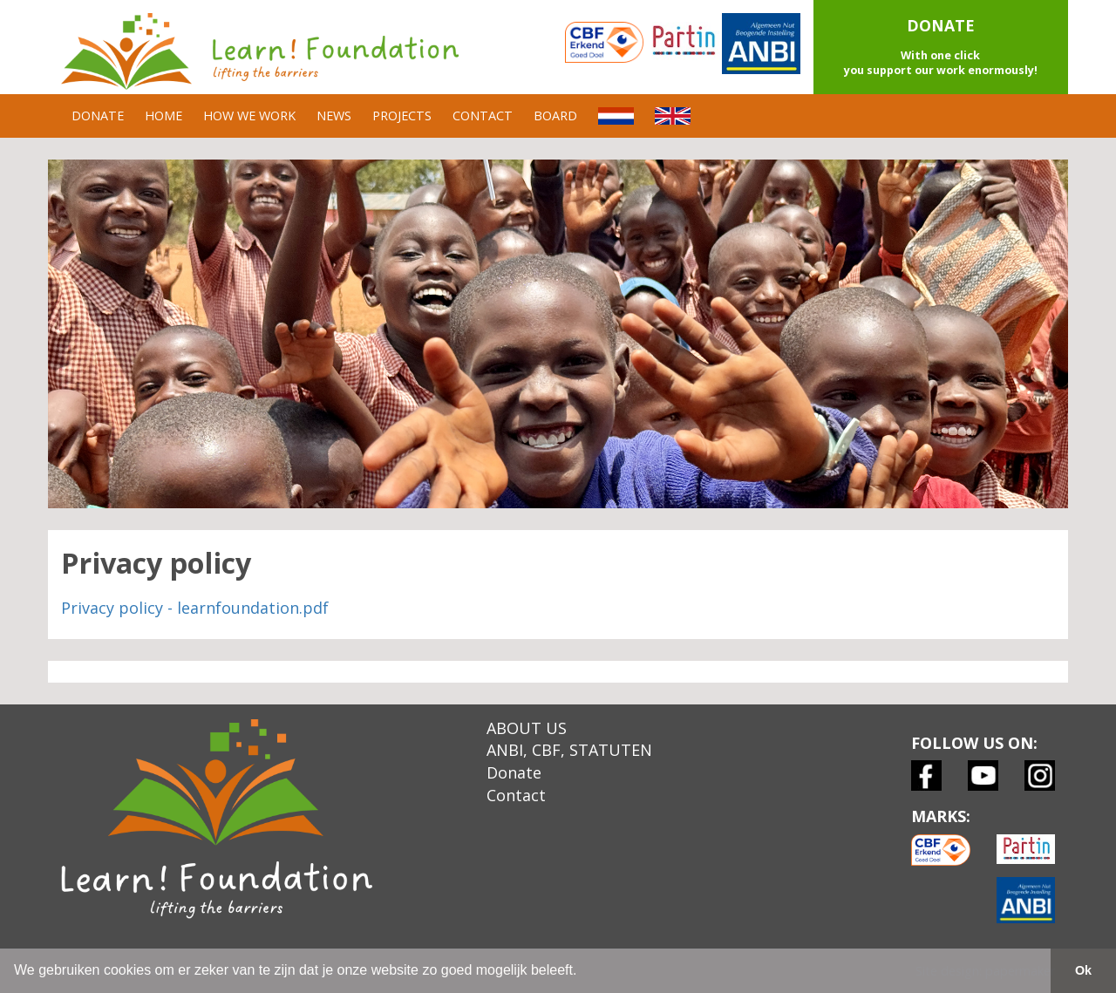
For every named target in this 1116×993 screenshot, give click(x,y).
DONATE (97, 115)
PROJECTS (402, 115)
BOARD (555, 115)
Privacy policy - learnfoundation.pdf (195, 607)
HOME (163, 115)
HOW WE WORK (249, 115)
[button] (941, 47)
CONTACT (483, 115)
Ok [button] (1083, 970)
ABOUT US (527, 728)
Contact (516, 795)
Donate (514, 772)
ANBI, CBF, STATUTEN (569, 749)
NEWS (333, 115)
